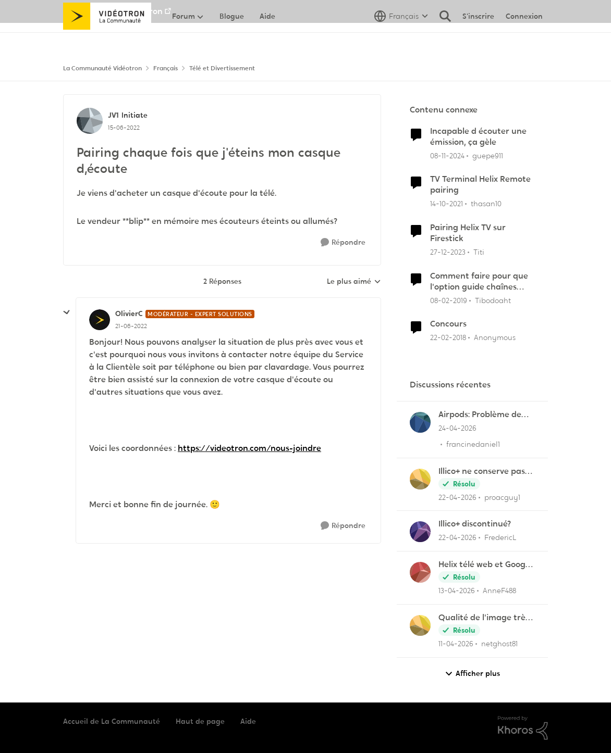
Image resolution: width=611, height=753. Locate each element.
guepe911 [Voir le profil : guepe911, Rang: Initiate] (487, 155)
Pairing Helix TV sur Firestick (468, 233)
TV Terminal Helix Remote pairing (480, 184)
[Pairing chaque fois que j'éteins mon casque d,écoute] (131, 326)
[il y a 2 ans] (448, 252)
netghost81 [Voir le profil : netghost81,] (499, 643)
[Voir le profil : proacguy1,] (420, 479)
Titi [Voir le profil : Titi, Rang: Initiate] (478, 252)
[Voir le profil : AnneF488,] (420, 572)
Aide (248, 721)
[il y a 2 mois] (457, 428)
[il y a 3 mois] (457, 497)
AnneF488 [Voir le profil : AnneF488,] (499, 590)
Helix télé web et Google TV (485, 564)
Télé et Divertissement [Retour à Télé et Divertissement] (222, 68)
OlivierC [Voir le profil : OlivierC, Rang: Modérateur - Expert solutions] (129, 313)
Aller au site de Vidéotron (113, 11)
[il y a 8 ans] (448, 337)
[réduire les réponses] (66, 312)
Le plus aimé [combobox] (354, 282)
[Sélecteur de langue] (401, 39)
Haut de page (200, 721)
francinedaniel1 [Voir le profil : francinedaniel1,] (473, 444)
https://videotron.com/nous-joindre (249, 448)
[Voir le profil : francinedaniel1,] (420, 422)
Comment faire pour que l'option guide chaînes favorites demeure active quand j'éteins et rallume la (480, 282)
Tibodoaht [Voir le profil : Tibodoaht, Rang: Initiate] (493, 300)
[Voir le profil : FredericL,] (420, 531)
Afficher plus (472, 674)
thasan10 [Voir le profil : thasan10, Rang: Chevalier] (486, 203)
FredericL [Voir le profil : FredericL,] (500, 537)
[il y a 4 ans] (446, 203)
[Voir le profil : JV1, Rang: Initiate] (90, 121)
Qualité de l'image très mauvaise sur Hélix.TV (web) (483, 617)
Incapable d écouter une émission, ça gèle (478, 136)
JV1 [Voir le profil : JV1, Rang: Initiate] (113, 115)
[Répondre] (343, 242)
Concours (448, 324)
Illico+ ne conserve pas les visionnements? (481, 471)
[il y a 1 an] (447, 155)
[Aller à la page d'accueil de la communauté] (107, 39)
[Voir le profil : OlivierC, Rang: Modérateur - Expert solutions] (99, 319)
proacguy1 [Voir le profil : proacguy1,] (502, 496)
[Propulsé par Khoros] (523, 728)
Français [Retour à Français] (165, 68)
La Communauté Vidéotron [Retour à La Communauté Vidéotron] (102, 68)
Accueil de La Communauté (111, 721)
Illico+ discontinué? (474, 524)
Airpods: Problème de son (479, 414)
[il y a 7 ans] (448, 300)
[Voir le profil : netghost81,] (420, 625)
